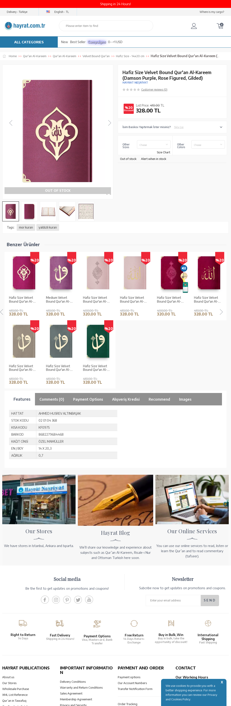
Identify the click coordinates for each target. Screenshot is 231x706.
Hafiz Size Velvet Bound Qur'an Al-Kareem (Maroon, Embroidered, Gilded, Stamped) (171, 300)
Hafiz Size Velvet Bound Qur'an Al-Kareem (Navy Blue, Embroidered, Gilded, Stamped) (208, 300)
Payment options (129, 609)
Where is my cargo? (212, 12)
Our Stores (9, 615)
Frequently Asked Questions (78, 648)
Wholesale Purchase (15, 620)
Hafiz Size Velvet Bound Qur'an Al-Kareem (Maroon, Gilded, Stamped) (132, 300)
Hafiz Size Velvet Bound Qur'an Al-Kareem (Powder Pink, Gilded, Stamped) (58, 300)
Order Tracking (127, 636)
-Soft (115, 700)
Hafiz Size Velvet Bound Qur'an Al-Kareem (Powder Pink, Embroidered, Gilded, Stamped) (96, 300)
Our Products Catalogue (18, 638)
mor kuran (26, 227)
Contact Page (184, 647)
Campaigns (97, 42)
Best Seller (77, 42)
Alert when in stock (153, 159)
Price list (7, 644)
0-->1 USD (115, 42)
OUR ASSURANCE (82, 666)
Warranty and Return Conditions (81, 619)
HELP (129, 666)
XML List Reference (15, 626)
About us (8, 609)
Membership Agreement (76, 631)
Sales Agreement (71, 625)
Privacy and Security (73, 637)
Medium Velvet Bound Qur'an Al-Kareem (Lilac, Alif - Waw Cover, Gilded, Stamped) (23, 300)
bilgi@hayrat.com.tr (189, 641)
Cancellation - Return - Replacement (141, 641)
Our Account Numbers (132, 615)
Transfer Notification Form (135, 620)
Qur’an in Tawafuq (14, 632)
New (64, 42)
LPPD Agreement (71, 643)
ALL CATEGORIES (29, 42)
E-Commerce (128, 700)
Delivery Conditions (73, 613)
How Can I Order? (129, 647)
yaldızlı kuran (48, 227)
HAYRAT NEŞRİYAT (135, 82)
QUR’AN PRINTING (23, 666)
